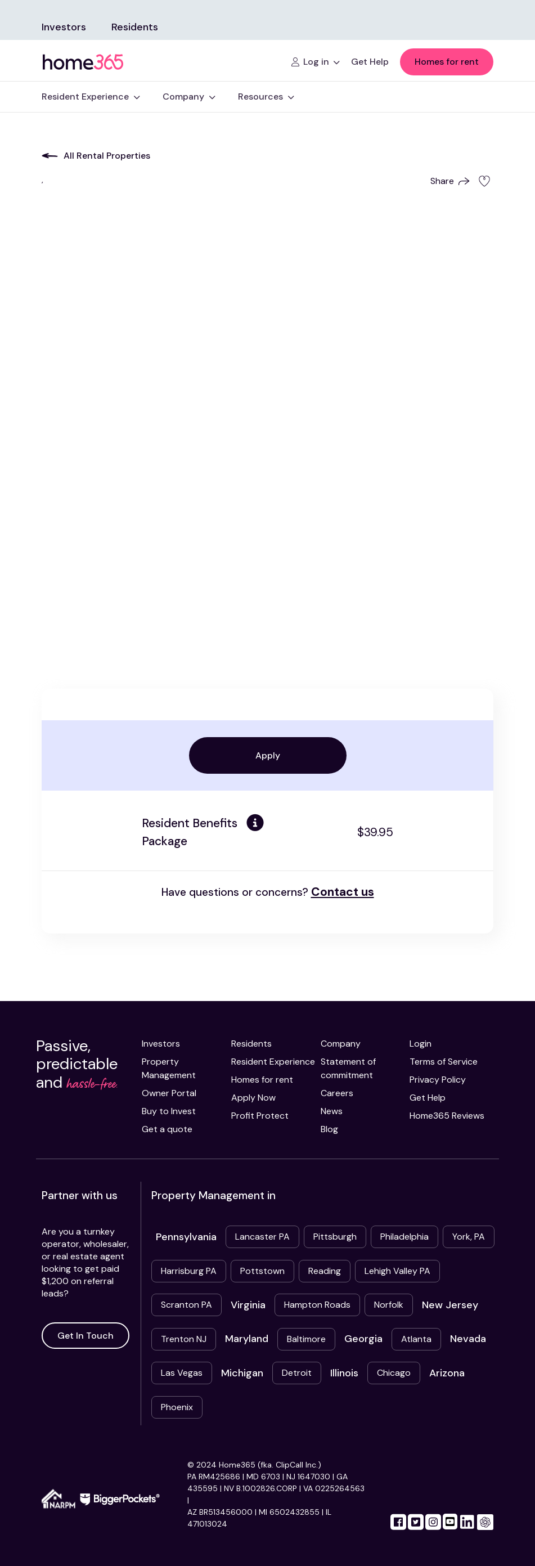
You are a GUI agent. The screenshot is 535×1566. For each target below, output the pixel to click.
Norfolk (388, 1305)
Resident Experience (273, 1061)
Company (341, 1043)
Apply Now (253, 1097)
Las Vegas (182, 1373)
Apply (267, 755)
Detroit (297, 1373)
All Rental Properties (96, 155)
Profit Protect (260, 1115)
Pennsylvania (186, 1237)
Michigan (242, 1373)
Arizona (447, 1373)
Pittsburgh (335, 1236)
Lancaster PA (262, 1236)
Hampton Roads (317, 1305)
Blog (329, 1129)
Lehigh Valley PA (397, 1271)
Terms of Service (444, 1061)
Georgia (363, 1338)
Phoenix (177, 1407)
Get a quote (167, 1129)
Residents (134, 27)
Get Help (428, 1097)
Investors (64, 27)
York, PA (468, 1236)
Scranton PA (186, 1305)
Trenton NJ (183, 1339)
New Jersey (450, 1305)
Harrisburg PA (189, 1271)
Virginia (248, 1305)
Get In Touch (85, 1335)
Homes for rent (447, 62)
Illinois (344, 1373)
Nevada (468, 1338)
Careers (337, 1093)
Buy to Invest (169, 1111)
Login (420, 1043)
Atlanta (416, 1339)
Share (450, 181)
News (332, 1111)
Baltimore (306, 1339)
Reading (324, 1271)
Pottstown (262, 1271)
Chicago (394, 1373)
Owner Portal (169, 1093)
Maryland (246, 1338)
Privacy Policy (438, 1079)
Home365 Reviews (447, 1115)
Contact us (342, 892)
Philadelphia (404, 1236)
